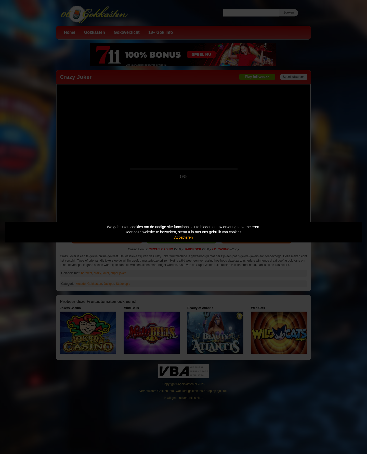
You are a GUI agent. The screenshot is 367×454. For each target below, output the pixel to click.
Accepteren (183, 237)
